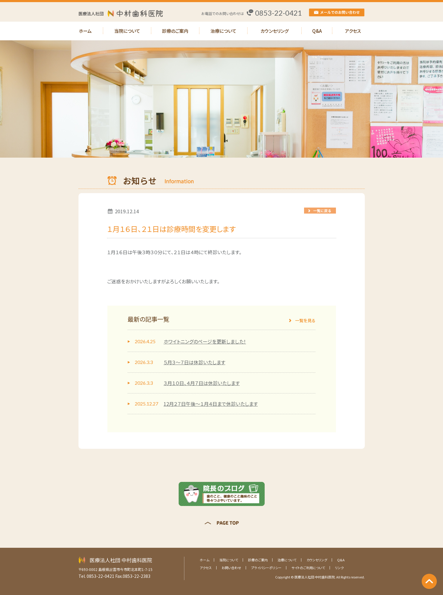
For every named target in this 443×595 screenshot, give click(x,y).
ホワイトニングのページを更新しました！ (205, 341)
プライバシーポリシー (266, 567)
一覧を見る (305, 320)
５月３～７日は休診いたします (194, 362)
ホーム (85, 31)
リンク (339, 567)
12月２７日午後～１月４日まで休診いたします (211, 403)
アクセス (353, 31)
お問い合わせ (231, 567)
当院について (127, 31)
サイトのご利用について (308, 567)
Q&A (317, 31)
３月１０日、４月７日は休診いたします (202, 383)
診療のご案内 (175, 31)
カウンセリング (274, 31)
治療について (223, 31)
